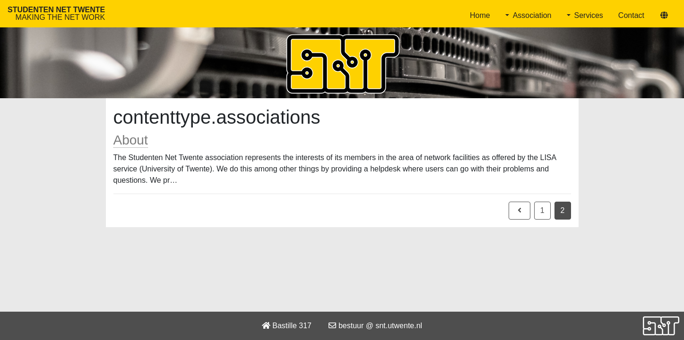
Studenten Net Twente (56, 13)
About (130, 140)
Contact (631, 15)
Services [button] (588, 15)
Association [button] (532, 15)
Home (480, 15)
